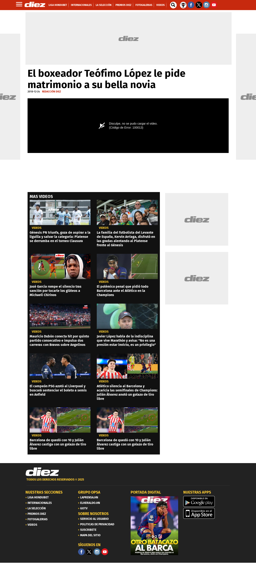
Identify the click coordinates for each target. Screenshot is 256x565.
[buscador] (173, 5)
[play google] (207, 501)
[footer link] (128, 482)
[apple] (207, 513)
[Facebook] (81, 551)
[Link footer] (42, 472)
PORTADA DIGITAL (146, 492)
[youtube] (104, 551)
